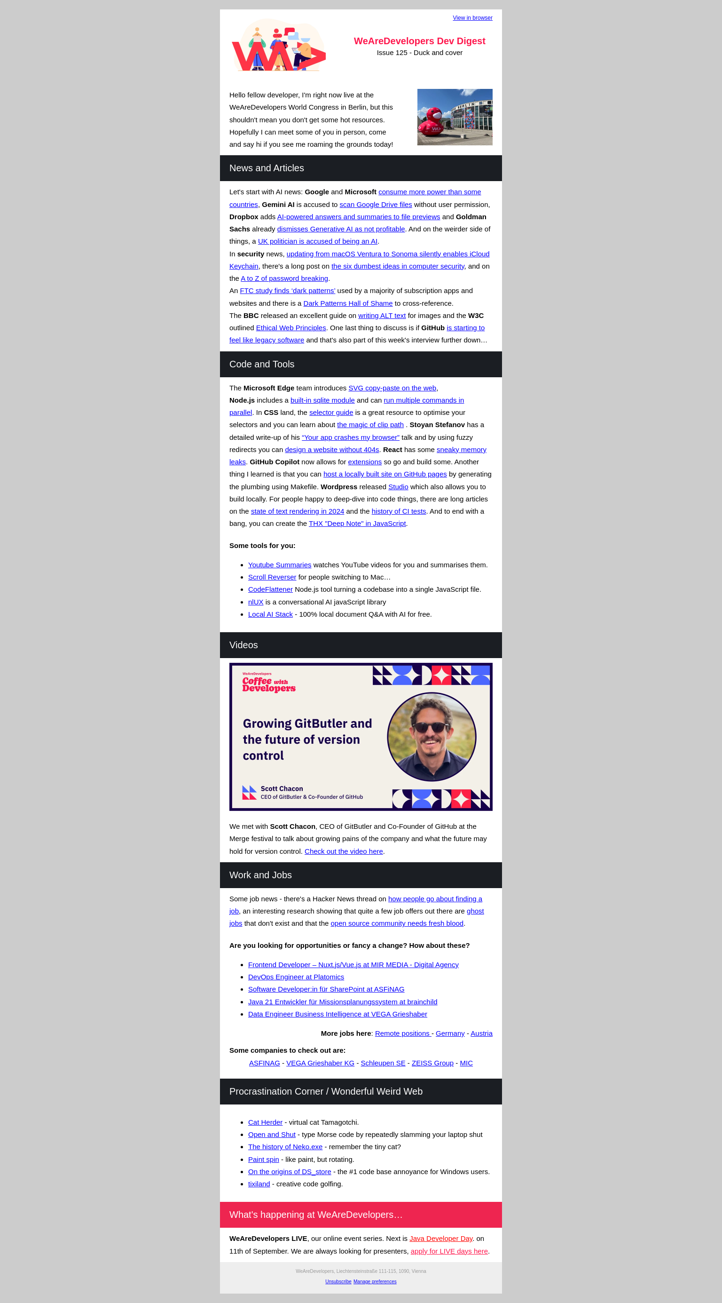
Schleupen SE (383, 1063)
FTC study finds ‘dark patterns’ (288, 290)
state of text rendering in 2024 (297, 511)
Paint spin (263, 1159)
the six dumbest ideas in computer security (397, 266)
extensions (365, 462)
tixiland (259, 1184)
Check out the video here (344, 851)
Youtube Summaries (280, 565)
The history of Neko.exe (285, 1147)
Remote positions (403, 1033)
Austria (482, 1033)
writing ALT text (382, 315)
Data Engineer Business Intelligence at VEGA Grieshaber (337, 1014)
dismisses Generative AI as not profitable (341, 229)
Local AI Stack (270, 614)
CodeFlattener (270, 589)
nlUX (256, 602)
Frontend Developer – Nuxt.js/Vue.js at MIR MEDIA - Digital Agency (353, 965)
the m (346, 425)
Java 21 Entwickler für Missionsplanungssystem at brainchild (343, 1002)
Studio (398, 487)
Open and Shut (272, 1134)
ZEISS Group (433, 1063)
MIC (466, 1063)
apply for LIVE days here (449, 1251)
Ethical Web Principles (291, 328)
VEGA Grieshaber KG (320, 1063)
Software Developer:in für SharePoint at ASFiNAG (326, 989)
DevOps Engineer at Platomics (296, 977)
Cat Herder (265, 1122)
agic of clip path (379, 425)
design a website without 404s (332, 449)
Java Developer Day (440, 1238)
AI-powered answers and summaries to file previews (358, 217)
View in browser (473, 18)
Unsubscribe (338, 1281)
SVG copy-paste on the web (392, 388)
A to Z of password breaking (284, 278)
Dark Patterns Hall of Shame (348, 303)
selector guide (331, 412)
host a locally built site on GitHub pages (385, 474)
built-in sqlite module (322, 400)
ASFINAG (264, 1063)
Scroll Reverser (272, 577)
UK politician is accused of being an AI (317, 241)
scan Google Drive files (376, 204)
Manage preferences (375, 1281)
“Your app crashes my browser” (351, 437)
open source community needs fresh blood (397, 923)
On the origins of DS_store (289, 1172)
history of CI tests (399, 511)
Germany (450, 1033)
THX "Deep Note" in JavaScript (357, 523)
